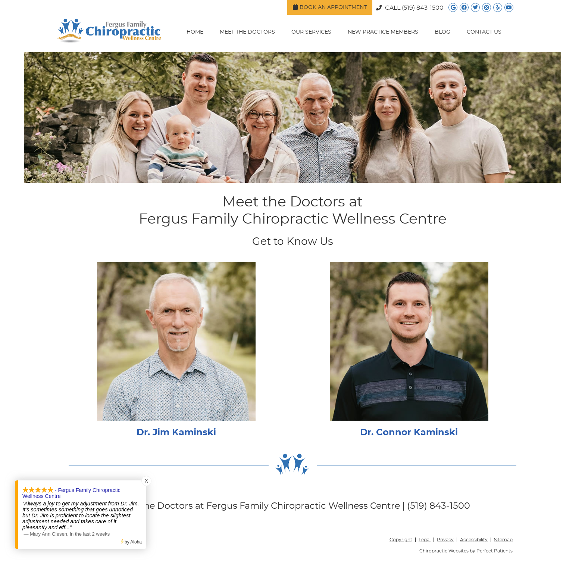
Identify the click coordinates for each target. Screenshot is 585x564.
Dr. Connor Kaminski (409, 432)
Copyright (401, 539)
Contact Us (484, 32)
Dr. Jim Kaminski (176, 432)
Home (195, 32)
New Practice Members (383, 32)
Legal (425, 539)
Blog (442, 32)
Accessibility (474, 539)
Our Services (311, 32)
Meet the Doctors (247, 32)
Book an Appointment (330, 7)
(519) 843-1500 (423, 8)
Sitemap (503, 539)
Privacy (445, 539)
